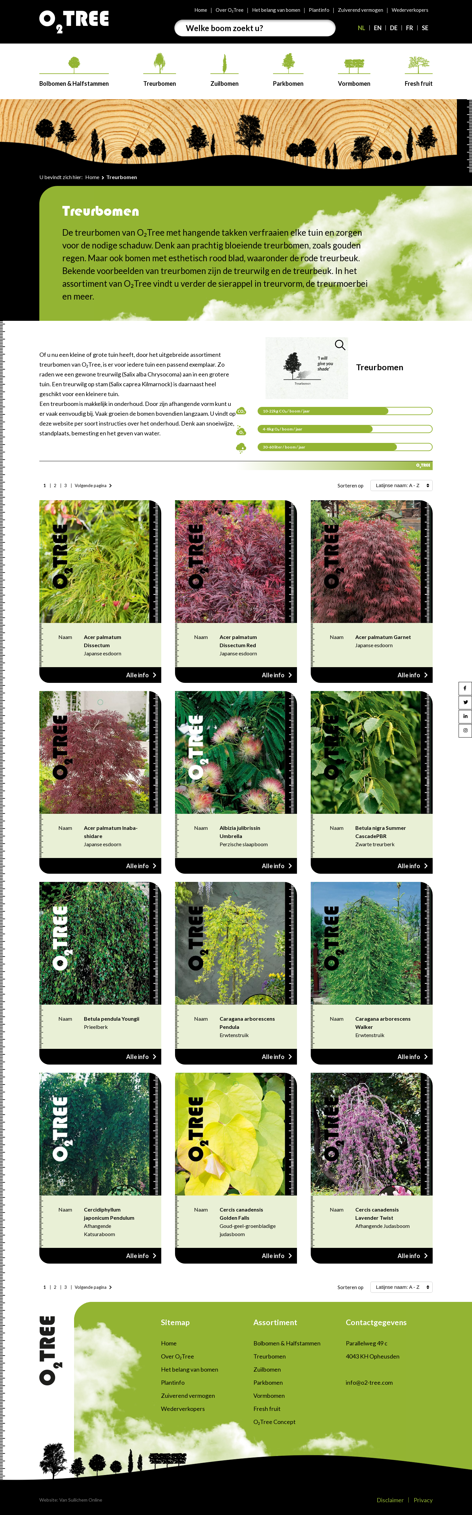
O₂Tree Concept (274, 1421)
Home (200, 10)
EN (378, 27)
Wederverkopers (410, 10)
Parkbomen (288, 70)
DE (394, 27)
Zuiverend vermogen (360, 10)
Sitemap (175, 1322)
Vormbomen (354, 73)
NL (361, 27)
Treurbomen (159, 69)
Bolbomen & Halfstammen (74, 72)
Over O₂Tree (230, 10)
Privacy (423, 1500)
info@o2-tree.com (369, 1382)
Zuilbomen (224, 70)
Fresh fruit (419, 71)
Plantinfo (319, 10)
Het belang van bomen (276, 10)
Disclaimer (390, 1500)
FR (409, 27)
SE (425, 27)
